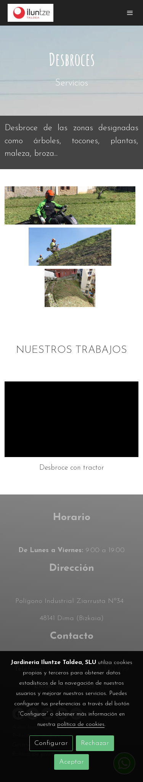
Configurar (51, 743)
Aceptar (71, 762)
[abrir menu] (130, 12)
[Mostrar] (70, 205)
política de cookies (80, 724)
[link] (30, 13)
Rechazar (95, 743)
